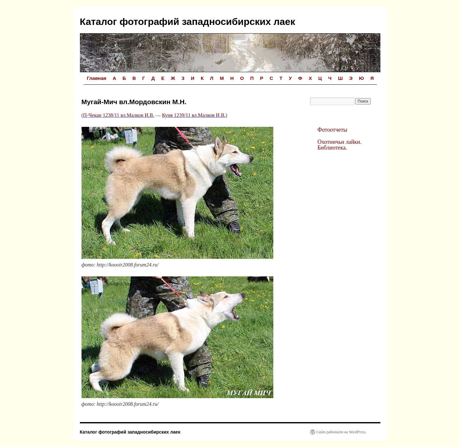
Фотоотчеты (332, 130)
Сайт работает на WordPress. (341, 432)
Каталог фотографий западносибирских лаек (187, 21)
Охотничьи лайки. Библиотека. (339, 145)
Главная (96, 78)
